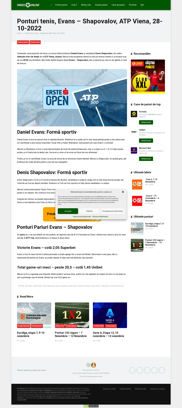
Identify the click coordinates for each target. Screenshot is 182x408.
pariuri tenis (72, 286)
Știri (142, 5)
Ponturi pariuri (61, 5)
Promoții (132, 5)
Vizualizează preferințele (112, 211)
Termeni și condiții (109, 389)
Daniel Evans (37, 286)
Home (19, 33)
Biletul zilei (86, 5)
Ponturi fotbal (99, 326)
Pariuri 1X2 (60, 326)
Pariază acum (146, 122)
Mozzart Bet (145, 148)
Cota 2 (74, 5)
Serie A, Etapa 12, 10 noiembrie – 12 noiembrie (108, 334)
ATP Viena (28, 286)
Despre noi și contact (157, 389)
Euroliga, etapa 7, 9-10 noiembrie (154, 224)
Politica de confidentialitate (100, 216)
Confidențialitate (125, 389)
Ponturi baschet (23, 326)
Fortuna (142, 111)
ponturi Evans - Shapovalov (99, 286)
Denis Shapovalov (49, 286)
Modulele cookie (140, 389)
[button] (123, 192)
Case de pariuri (118, 5)
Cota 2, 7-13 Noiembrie (151, 180)
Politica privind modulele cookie (82, 216)
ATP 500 (21, 286)
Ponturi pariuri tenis (116, 286)
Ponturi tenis (35, 42)
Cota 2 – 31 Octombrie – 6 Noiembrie (152, 198)
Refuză (89, 211)
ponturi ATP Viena (83, 286)
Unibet (142, 130)
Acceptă (67, 211)
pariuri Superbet (61, 286)
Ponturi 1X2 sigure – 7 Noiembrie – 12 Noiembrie (71, 334)
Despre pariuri (101, 5)
